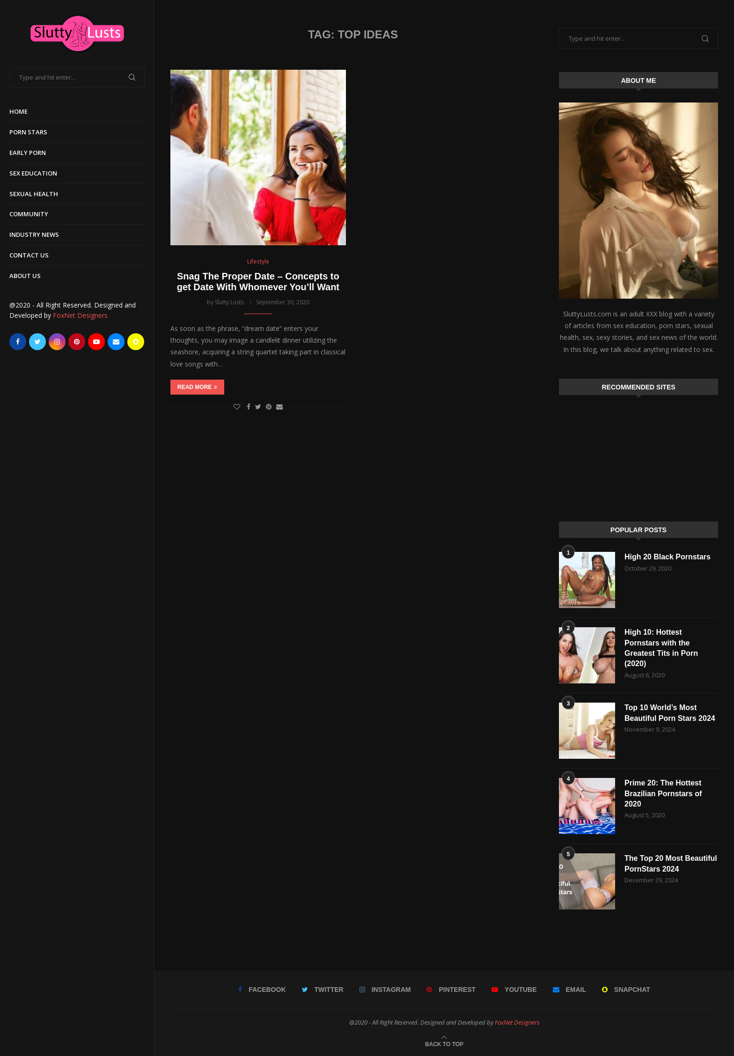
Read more (197, 387)
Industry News (34, 234)
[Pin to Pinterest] (269, 406)
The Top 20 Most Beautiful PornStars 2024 (670, 863)
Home (18, 111)
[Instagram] (57, 341)
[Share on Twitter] (258, 406)
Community (28, 214)
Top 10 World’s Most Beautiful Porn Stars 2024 (669, 713)
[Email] (116, 341)
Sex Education (33, 173)
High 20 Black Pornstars (667, 557)
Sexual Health (33, 194)
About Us (25, 275)
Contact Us (29, 255)
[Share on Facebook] (248, 406)
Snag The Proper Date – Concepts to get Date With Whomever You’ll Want (258, 281)
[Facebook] (17, 341)
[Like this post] (237, 406)
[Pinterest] (76, 341)
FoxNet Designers (80, 315)
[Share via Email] (279, 406)
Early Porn (27, 152)
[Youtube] (96, 341)
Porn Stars (28, 132)
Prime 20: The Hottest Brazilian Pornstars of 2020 (663, 793)
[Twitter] (37, 341)
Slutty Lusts (229, 302)
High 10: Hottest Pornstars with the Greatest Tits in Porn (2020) (661, 647)
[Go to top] (444, 1043)
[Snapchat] (135, 341)
